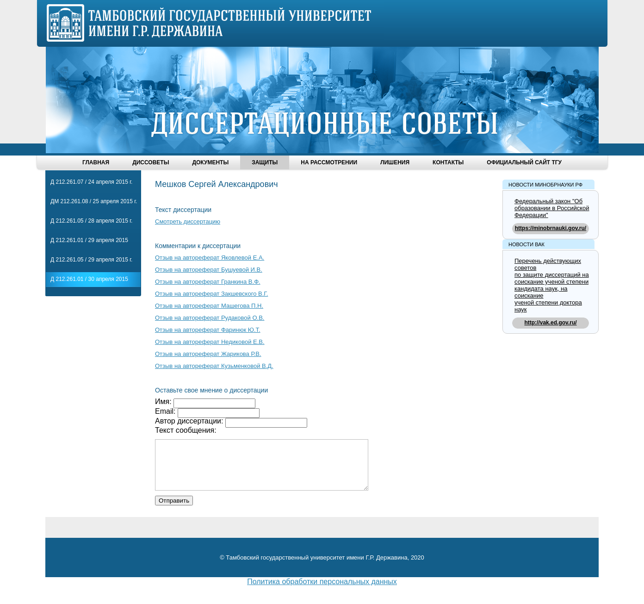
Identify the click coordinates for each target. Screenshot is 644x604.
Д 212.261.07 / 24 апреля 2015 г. (91, 182)
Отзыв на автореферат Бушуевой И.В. (208, 269)
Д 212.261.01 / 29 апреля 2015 (89, 240)
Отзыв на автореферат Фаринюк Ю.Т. (207, 329)
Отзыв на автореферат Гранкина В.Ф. (207, 281)
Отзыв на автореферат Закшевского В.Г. (211, 293)
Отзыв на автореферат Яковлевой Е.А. (209, 257)
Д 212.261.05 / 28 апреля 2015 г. (91, 221)
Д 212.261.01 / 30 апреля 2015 (89, 279)
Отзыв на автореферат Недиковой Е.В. (210, 341)
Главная (95, 162)
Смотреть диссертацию (187, 221)
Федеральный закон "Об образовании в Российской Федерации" (551, 208)
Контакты (448, 162)
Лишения (394, 162)
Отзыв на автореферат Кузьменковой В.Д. (214, 365)
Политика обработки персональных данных (322, 591)
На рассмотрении (329, 162)
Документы (210, 162)
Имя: (164, 401)
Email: (166, 411)
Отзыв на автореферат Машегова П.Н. (209, 305)
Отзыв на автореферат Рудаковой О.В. (209, 317)
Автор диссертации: (190, 421)
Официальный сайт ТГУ (524, 162)
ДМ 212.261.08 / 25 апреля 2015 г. (93, 201)
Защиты (265, 162)
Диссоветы (150, 162)
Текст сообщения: (186, 430)
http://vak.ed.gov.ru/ (550, 322)
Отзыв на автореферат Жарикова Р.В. (208, 353)
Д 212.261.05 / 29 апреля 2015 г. (91, 259)
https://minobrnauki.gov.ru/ (550, 228)
